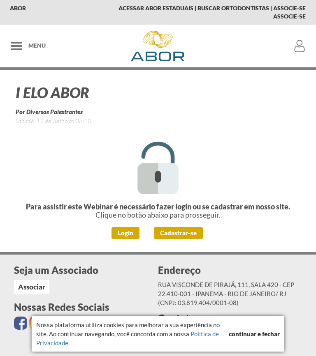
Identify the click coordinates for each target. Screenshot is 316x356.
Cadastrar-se (178, 233)
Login (125, 233)
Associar (31, 287)
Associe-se (289, 8)
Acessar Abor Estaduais (155, 8)
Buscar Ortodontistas (233, 8)
